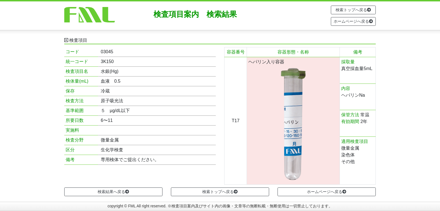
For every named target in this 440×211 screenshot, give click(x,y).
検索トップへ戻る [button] (353, 10)
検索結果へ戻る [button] (113, 191)
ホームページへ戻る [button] (353, 21)
